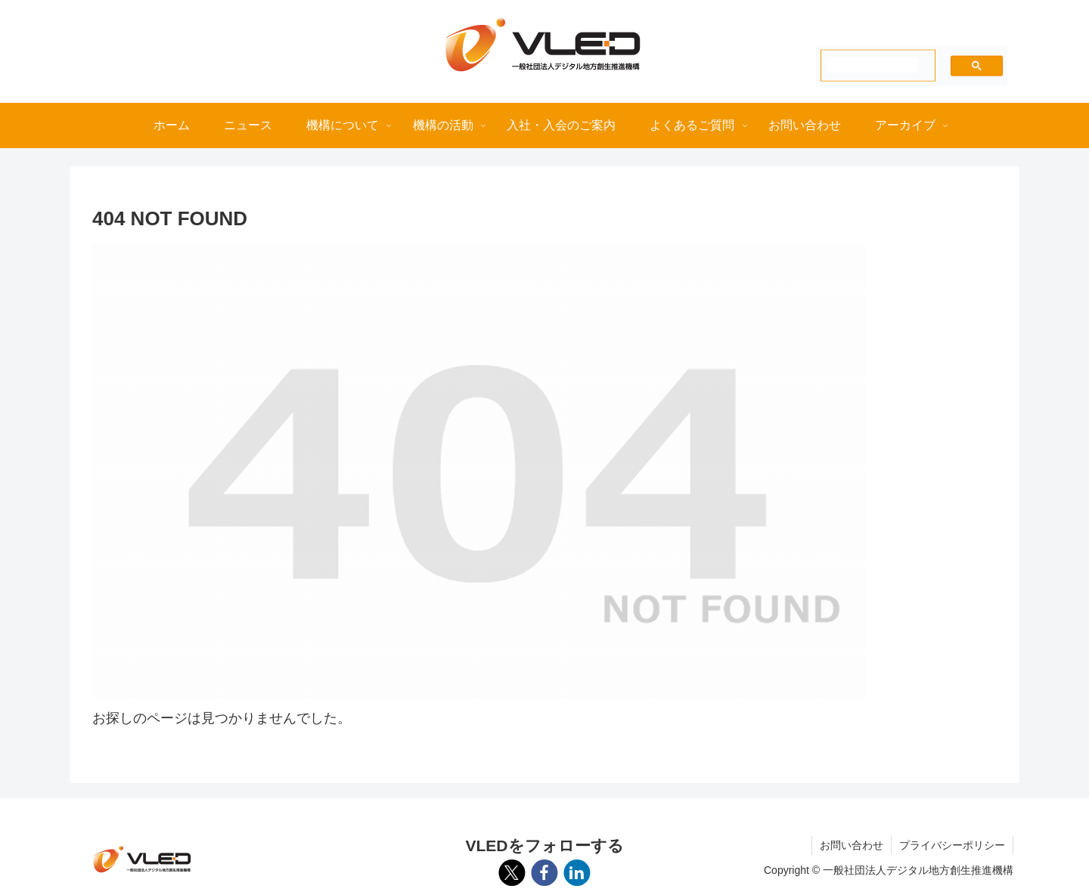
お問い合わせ (851, 845)
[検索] (872, 65)
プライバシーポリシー (952, 845)
